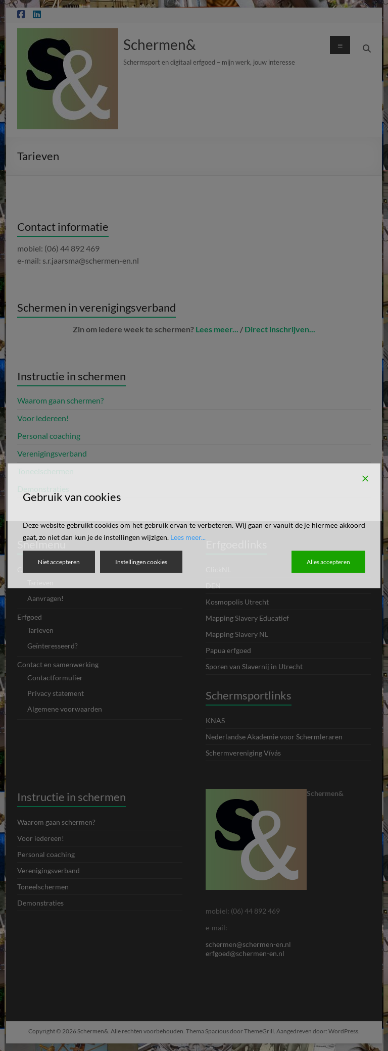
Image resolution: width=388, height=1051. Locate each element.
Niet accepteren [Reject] (59, 561)
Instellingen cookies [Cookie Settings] (141, 561)
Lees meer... (188, 536)
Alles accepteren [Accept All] (328, 561)
